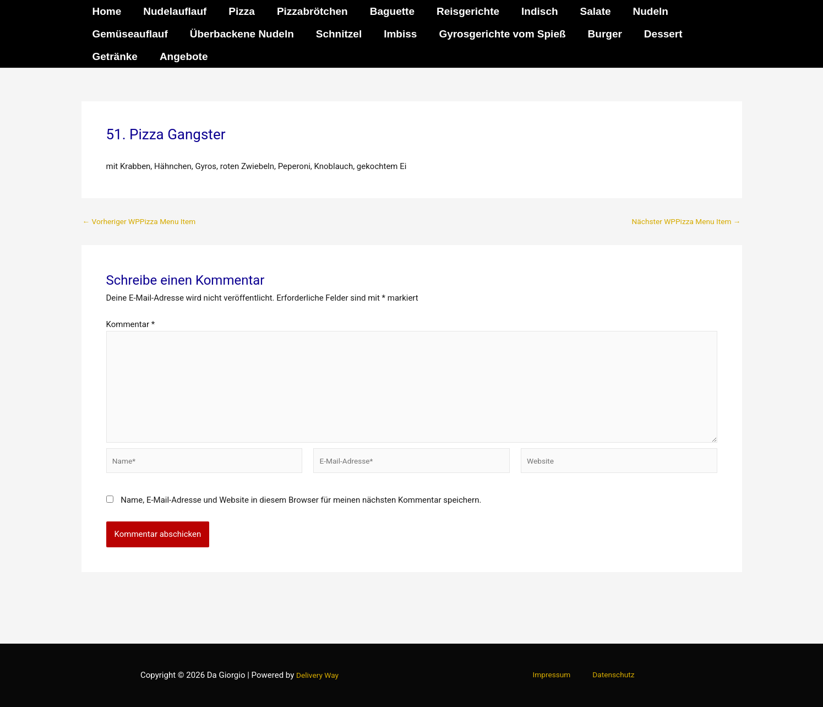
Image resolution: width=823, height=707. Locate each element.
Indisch (532, 11)
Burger (599, 34)
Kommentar (130, 324)
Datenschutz (608, 675)
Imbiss (396, 34)
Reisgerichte (461, 11)
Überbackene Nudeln (240, 34)
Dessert (656, 34)
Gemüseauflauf (129, 34)
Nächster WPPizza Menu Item (680, 221)
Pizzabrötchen (308, 11)
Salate (587, 11)
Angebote (182, 56)
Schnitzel (336, 34)
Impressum (556, 675)
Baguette (387, 11)
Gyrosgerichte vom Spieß (497, 34)
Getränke (114, 56)
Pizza (239, 11)
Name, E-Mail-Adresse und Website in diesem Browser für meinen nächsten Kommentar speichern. (301, 513)
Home (106, 11)
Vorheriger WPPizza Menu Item (145, 221)
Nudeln (641, 11)
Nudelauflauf (173, 11)
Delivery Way (317, 675)
